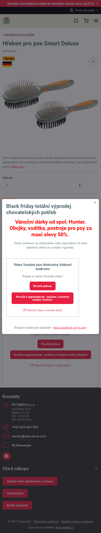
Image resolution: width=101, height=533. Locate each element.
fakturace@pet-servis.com (69, 327)
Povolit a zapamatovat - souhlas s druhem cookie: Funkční (42, 298)
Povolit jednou (42, 286)
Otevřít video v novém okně (42, 310)
